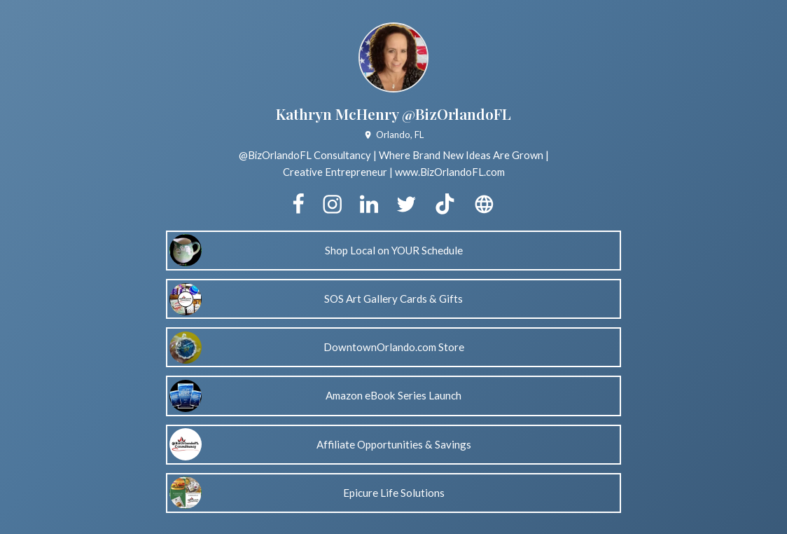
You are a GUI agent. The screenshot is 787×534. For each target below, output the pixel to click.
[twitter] (406, 204)
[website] (483, 204)
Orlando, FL (393, 134)
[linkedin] (369, 204)
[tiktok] (444, 204)
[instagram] (332, 204)
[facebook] (298, 204)
